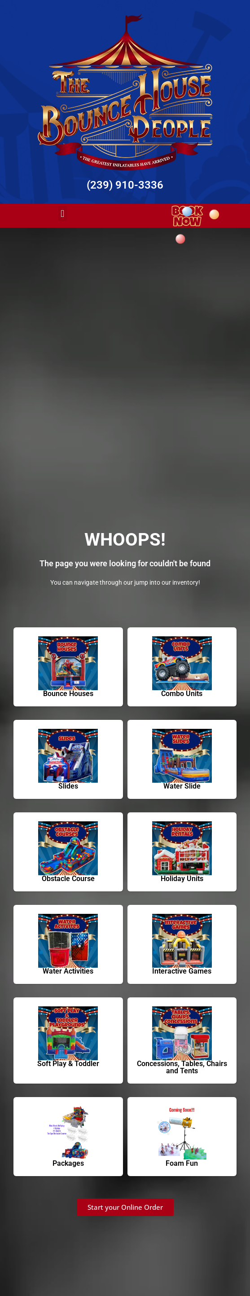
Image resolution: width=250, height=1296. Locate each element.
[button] (62, 213)
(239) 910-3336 (125, 185)
